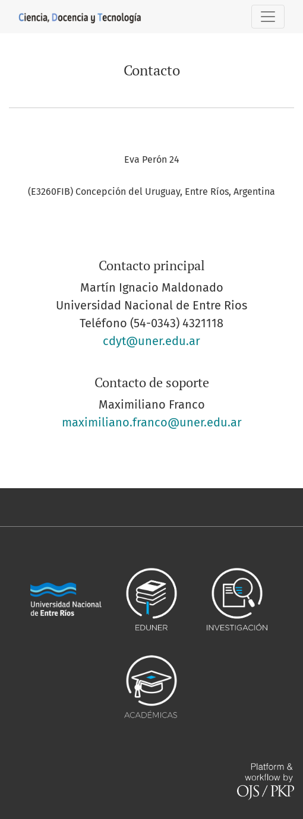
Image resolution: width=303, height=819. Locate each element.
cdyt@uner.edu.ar (151, 341)
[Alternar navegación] (268, 17)
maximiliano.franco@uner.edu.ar (152, 422)
